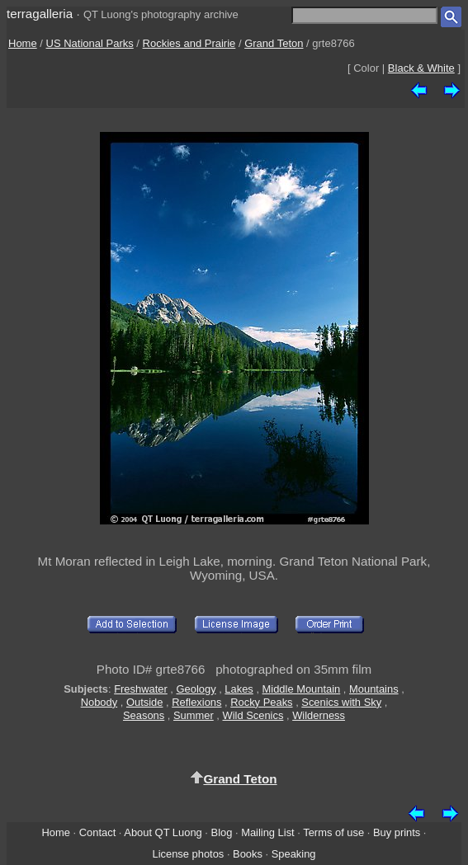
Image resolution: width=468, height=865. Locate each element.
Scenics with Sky (341, 702)
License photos (188, 854)
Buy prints (396, 832)
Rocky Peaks (261, 702)
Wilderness (318, 715)
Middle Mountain (301, 689)
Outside (144, 702)
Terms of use (333, 832)
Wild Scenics (253, 715)
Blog (222, 832)
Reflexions (196, 702)
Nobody (99, 702)
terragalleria (40, 14)
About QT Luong (162, 832)
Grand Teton (273, 43)
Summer (193, 715)
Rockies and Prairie (189, 43)
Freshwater (141, 689)
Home (22, 43)
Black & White (421, 68)
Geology (196, 689)
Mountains (374, 689)
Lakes (239, 689)
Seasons (143, 715)
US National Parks (90, 43)
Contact (97, 832)
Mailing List (268, 832)
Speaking (294, 854)
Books (247, 854)
